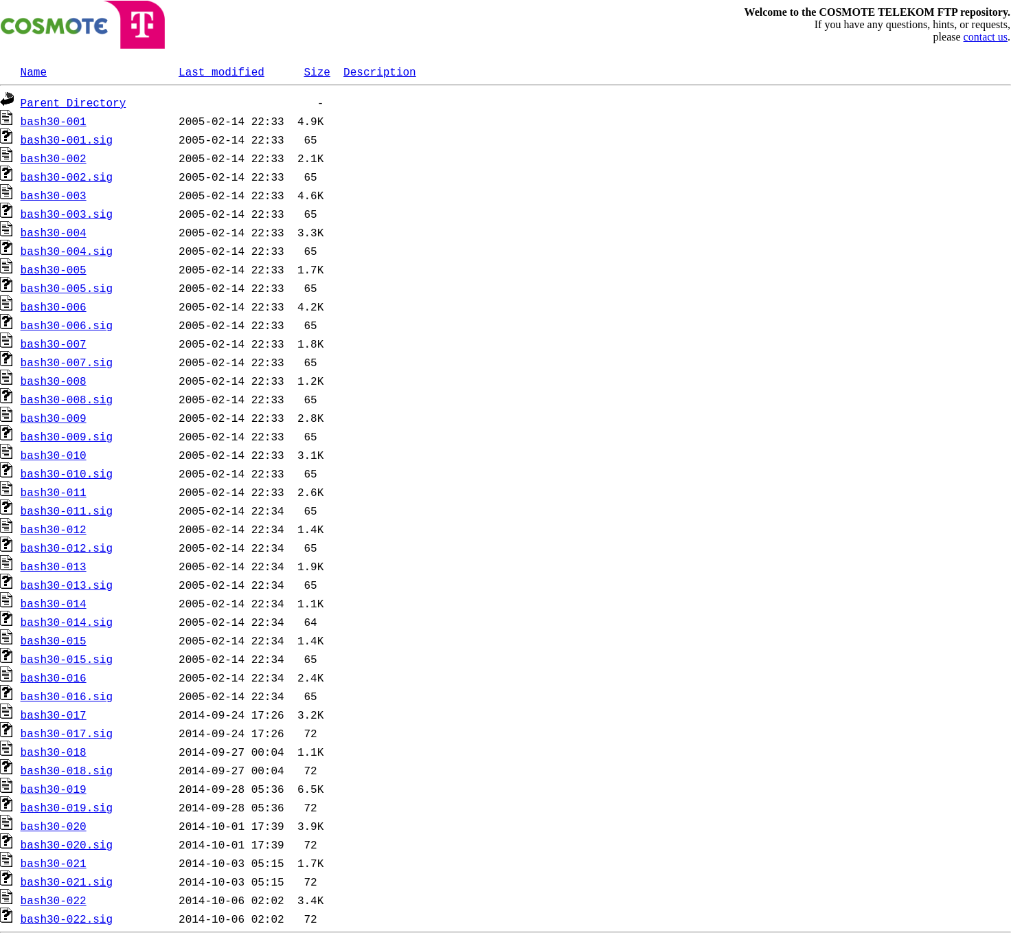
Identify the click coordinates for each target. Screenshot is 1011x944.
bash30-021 (54, 862)
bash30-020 (54, 825)
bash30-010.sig (67, 473)
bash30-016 (54, 677)
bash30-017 (54, 714)
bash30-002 (54, 158)
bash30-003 (54, 195)
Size (317, 71)
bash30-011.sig (67, 510)
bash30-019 (54, 788)
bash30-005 (54, 269)
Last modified (221, 71)
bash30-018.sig (67, 770)
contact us (986, 37)
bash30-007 (54, 343)
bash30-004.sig (67, 250)
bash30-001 (54, 120)
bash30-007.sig (67, 362)
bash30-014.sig (67, 621)
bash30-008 (54, 380)
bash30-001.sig (67, 139)
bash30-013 (54, 566)
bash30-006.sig (67, 325)
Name (34, 71)
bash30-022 (54, 900)
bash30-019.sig (67, 807)
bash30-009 (54, 417)
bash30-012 (54, 529)
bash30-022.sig (67, 918)
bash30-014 (54, 603)
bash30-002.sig (67, 176)
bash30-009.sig (67, 436)
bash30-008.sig (67, 399)
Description (379, 71)
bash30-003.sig (67, 213)
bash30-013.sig (67, 584)
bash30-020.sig (67, 844)
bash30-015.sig (67, 658)
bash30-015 (54, 640)
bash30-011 (54, 491)
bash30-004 (54, 232)
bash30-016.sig (67, 696)
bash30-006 (54, 306)
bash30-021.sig (67, 881)
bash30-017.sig (67, 733)
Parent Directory (73, 102)
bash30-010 (54, 454)
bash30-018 (54, 751)
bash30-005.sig (67, 287)
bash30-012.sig (67, 547)
